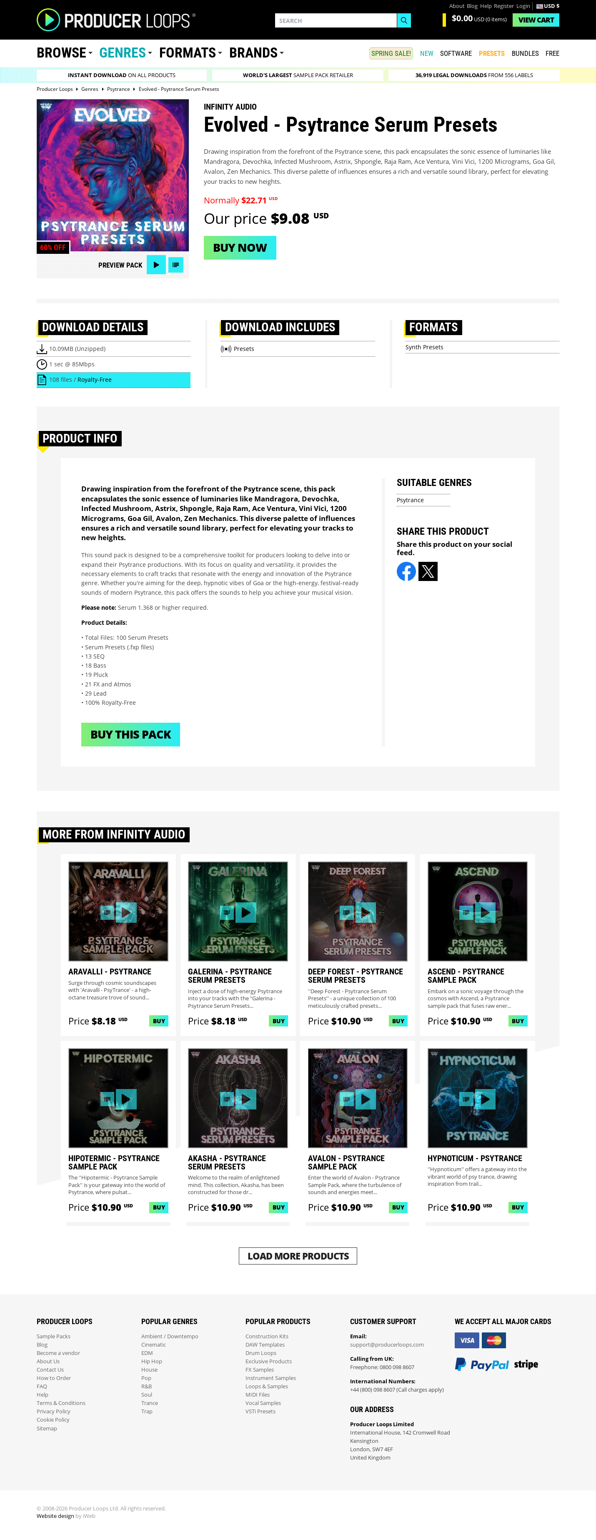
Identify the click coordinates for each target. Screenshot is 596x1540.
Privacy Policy (53, 1411)
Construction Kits (266, 1336)
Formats (187, 53)
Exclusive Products (268, 1361)
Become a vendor (58, 1353)
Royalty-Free (95, 379)
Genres (122, 53)
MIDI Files (257, 1394)
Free (552, 53)
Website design (55, 1516)
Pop (146, 1378)
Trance (149, 1403)
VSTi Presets (260, 1411)
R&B (146, 1386)
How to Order (54, 1378)
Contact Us (50, 1369)
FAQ (42, 1386)
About (457, 6)
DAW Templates (265, 1344)
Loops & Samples (266, 1386)
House (149, 1369)
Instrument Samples (270, 1378)
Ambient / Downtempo (169, 1336)
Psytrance (410, 500)
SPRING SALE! (391, 53)
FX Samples (259, 1369)
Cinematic (153, 1344)
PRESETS (492, 53)
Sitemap (47, 1428)
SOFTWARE (456, 53)
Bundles (525, 53)
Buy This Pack (130, 734)
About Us (48, 1361)
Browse (61, 53)
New (426, 53)
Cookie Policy (53, 1419)
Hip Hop (151, 1361)
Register (504, 6)
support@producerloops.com (387, 1344)
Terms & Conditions (61, 1403)
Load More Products (298, 1256)
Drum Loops (260, 1353)
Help (486, 6)
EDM (147, 1353)
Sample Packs (53, 1336)
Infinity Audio (230, 107)
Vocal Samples (263, 1403)
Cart (536, 20)
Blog (472, 6)
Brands (253, 53)
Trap (147, 1411)
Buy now (240, 247)
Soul (146, 1394)
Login (523, 6)
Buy (159, 1021)
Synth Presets (424, 347)
